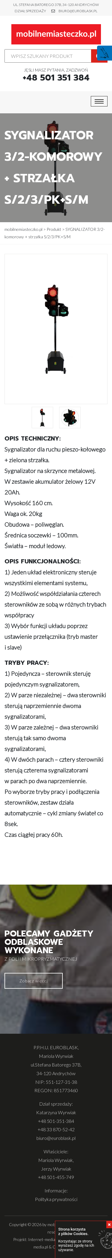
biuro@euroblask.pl (78, 11)
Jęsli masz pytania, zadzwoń (56, 75)
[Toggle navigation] (99, 101)
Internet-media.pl (43, 1239)
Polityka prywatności (56, 1199)
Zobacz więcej (33, 980)
